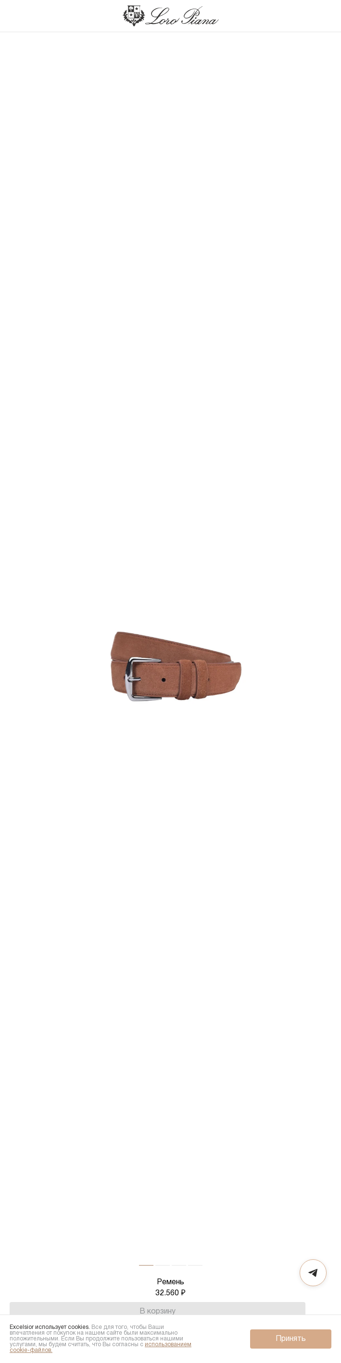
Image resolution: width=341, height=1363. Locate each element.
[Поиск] (304, 16)
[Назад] (17, 16)
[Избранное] (324, 1311)
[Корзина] (323, 16)
